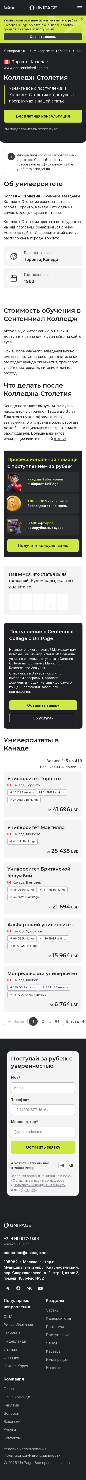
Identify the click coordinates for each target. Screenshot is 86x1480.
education (26, 1252)
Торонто (33, 785)
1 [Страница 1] (33, 1021)
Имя (15, 1078)
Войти (9, 8)
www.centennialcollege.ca (26, 68)
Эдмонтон (34, 931)
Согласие (28, 1189)
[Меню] (77, 8)
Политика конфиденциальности (32, 1455)
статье (60, 438)
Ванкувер (33, 882)
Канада (18, 785)
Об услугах (43, 718)
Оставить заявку (43, 705)
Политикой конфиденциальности (40, 1185)
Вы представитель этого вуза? (31, 129)
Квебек (32, 980)
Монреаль (34, 834)
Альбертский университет (40, 924)
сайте (27, 232)
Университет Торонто (34, 778)
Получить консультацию (43, 545)
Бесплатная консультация (43, 116)
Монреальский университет (42, 973)
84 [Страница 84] (57, 1021)
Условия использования (25, 1449)
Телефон (19, 1099)
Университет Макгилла (36, 827)
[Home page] (43, 7)
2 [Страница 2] (43, 1021)
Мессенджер (23, 1121)
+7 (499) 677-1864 (21, 1238)
